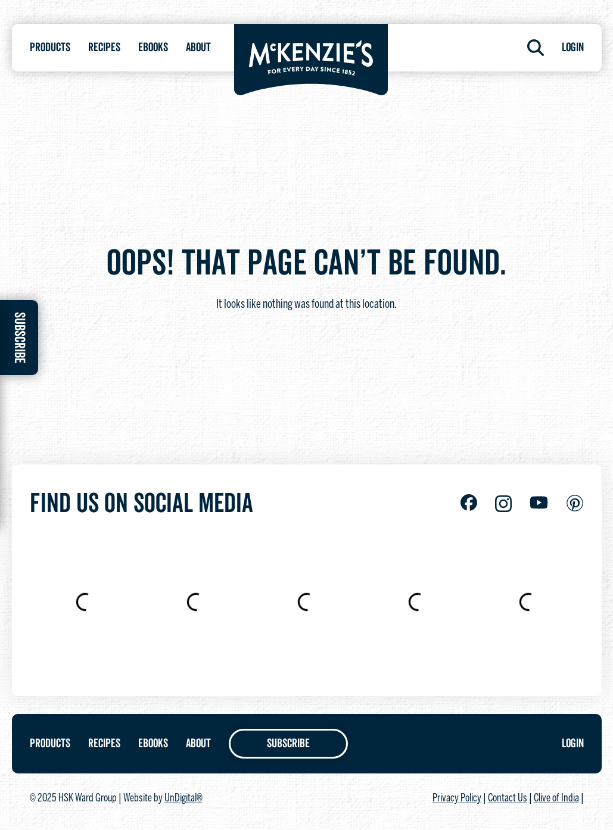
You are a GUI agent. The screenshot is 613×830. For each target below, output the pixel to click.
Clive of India (556, 799)
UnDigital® (183, 799)
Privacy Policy (456, 799)
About (198, 48)
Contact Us (507, 799)
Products (50, 48)
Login (573, 48)
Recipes (104, 48)
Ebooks (153, 48)
